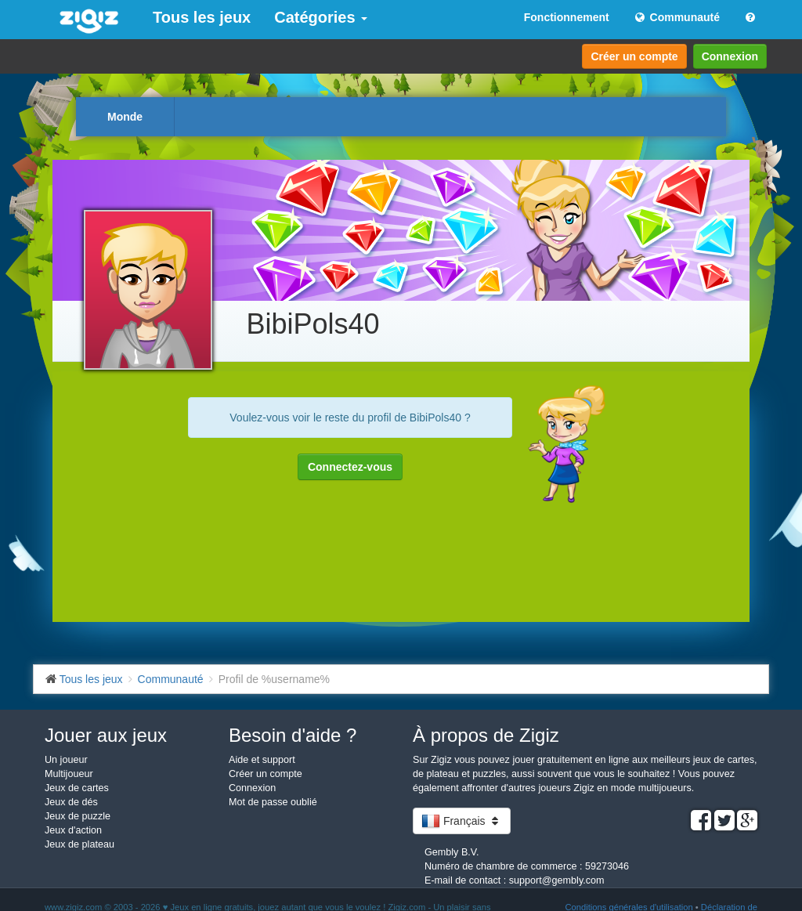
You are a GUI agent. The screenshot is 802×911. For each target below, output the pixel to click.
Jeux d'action (73, 830)
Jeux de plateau (79, 844)
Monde (125, 116)
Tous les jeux (202, 17)
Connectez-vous (350, 467)
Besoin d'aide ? (292, 735)
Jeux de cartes (77, 788)
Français (461, 821)
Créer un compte (634, 56)
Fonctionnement (566, 17)
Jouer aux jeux (106, 735)
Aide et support (262, 759)
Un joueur (66, 759)
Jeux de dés (71, 802)
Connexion (730, 56)
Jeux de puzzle (77, 816)
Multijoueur (69, 773)
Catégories (320, 17)
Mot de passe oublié (273, 802)
